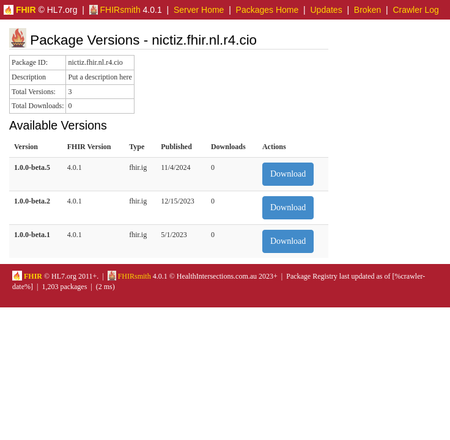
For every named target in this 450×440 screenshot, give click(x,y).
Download (288, 173)
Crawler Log (415, 10)
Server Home (199, 10)
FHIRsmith (115, 10)
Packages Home (267, 10)
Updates (326, 10)
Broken (367, 10)
